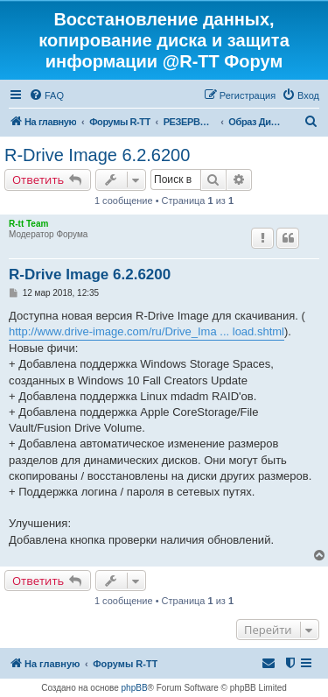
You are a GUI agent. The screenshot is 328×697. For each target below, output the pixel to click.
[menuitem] (46, 95)
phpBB (135, 688)
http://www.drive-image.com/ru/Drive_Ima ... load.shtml (146, 331)
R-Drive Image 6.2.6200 (97, 155)
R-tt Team (28, 224)
